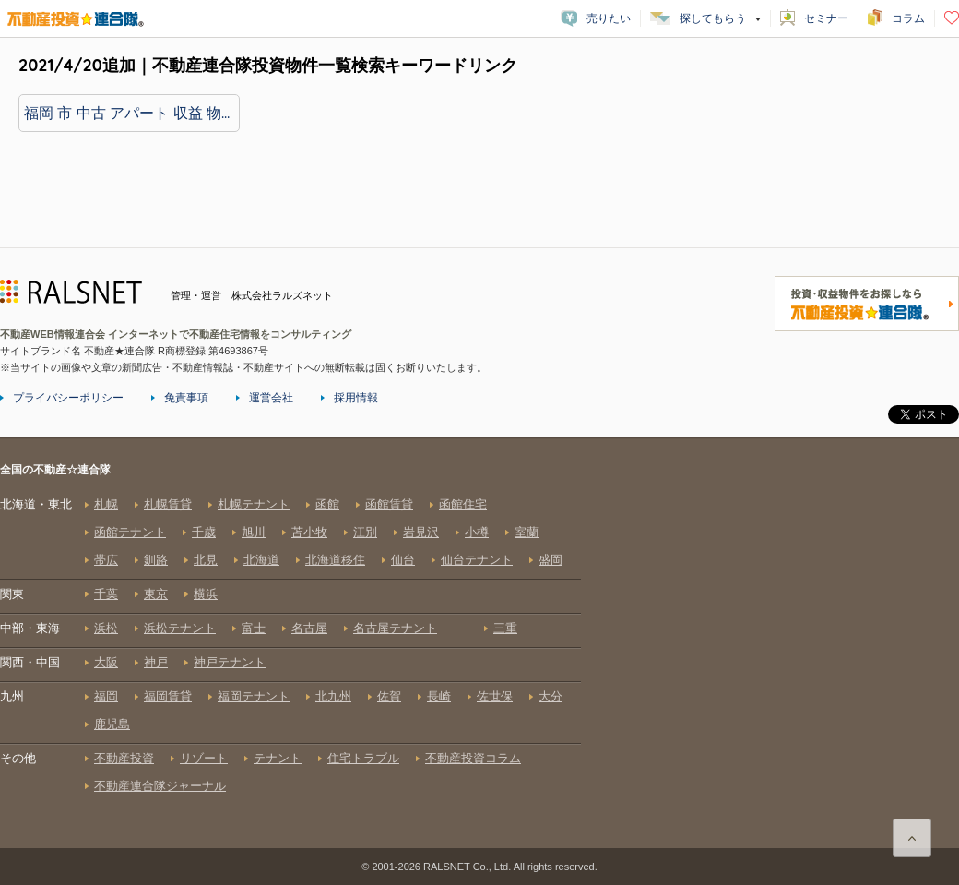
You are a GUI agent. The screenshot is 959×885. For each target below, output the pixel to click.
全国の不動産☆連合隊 (290, 654)
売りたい (608, 18)
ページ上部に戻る (912, 838)
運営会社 (271, 397)
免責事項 (186, 397)
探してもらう (713, 18)
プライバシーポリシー (68, 397)
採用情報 (356, 397)
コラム (908, 18)
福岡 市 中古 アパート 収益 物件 (130, 112)
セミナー (826, 18)
